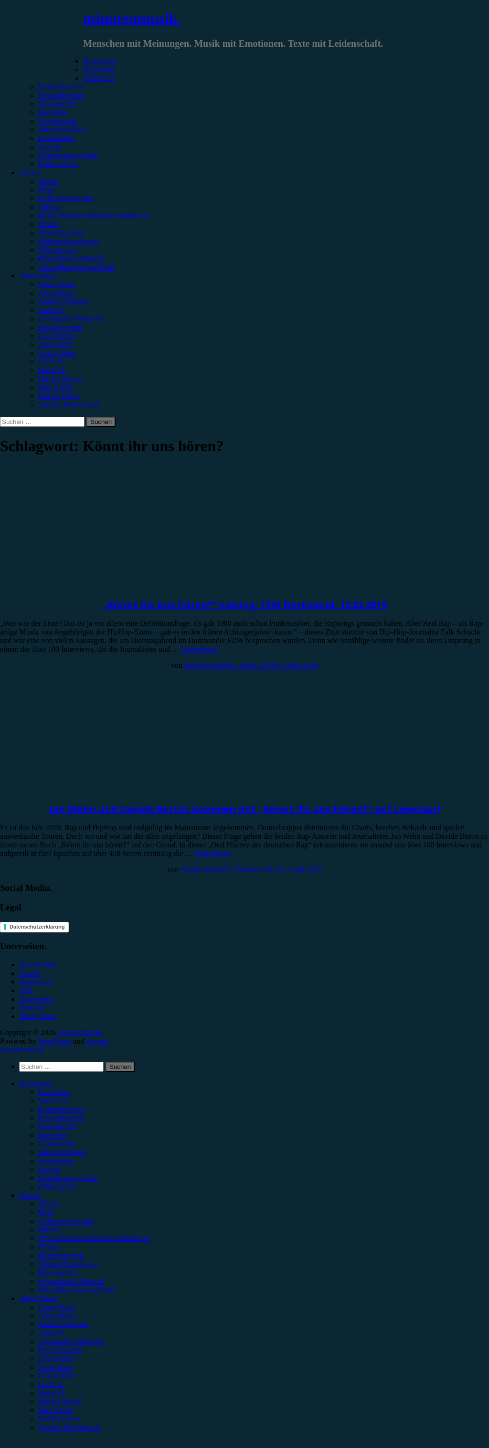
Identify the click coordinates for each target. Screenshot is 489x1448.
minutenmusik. (132, 18)
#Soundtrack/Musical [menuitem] (71, 1281)
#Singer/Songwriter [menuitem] (68, 1264)
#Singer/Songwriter (68, 241)
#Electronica (57, 250)
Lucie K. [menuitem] (51, 1384)
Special (49, 147)
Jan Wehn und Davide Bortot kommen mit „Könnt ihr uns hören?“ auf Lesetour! (244, 809)
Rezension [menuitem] (54, 1092)
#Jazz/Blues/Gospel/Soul (76, 267)
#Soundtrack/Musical (71, 258)
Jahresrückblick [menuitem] (62, 1152)
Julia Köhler (57, 353)
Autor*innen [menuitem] (38, 1298)
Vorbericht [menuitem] (54, 1101)
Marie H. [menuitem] (52, 1393)
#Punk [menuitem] (48, 1247)
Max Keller (55, 387)
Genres (30, 173)
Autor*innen (38, 276)
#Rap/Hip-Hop (61, 233)
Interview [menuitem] (52, 1135)
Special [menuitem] (49, 1169)
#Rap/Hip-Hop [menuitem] (61, 1255)
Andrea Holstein (63, 301)
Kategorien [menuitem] (36, 1083)
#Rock (48, 181)
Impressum (36, 982)
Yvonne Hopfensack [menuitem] (69, 1427)
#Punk (48, 224)
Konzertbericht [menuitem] (61, 1109)
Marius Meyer (60, 379)
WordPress (54, 1041)
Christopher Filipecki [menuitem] (70, 1341)
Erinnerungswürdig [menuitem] (67, 1178)
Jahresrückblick (62, 130)
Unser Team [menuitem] (56, 1307)
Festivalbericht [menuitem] (61, 1118)
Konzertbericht (61, 87)
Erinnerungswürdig (67, 155)
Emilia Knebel (60, 327)
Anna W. (51, 310)
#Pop (46, 190)
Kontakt (31, 1008)
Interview (52, 112)
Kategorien (100, 61)
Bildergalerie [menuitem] (58, 1187)
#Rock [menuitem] (48, 1204)
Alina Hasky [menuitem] (57, 1315)
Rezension (99, 69)
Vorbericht (99, 78)
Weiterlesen (199, 649)
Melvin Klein (58, 396)
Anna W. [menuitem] (51, 1333)
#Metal (49, 207)
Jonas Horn (55, 344)
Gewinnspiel (57, 121)
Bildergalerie (58, 164)
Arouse (97, 1041)
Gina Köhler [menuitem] (57, 1358)
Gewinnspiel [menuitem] (57, 1144)
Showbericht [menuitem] (57, 1126)
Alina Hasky (57, 293)
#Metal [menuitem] (49, 1230)
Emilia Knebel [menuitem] (60, 1350)
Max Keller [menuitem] (55, 1410)
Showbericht (57, 104)
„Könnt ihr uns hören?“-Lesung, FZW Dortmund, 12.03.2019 (245, 604)
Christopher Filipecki (70, 319)
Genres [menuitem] (30, 1195)
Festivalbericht (61, 95)
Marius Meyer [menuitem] (60, 1401)
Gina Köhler (57, 336)
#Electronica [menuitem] (57, 1272)
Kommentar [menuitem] (56, 1161)
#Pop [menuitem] (46, 1212)
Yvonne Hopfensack (69, 405)
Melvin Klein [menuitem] (58, 1419)
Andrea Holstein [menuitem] (63, 1324)
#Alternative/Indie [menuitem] (66, 1221)
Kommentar (56, 138)
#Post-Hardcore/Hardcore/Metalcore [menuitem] (94, 1238)
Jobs (25, 990)
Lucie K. (51, 362)
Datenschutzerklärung (37, 927)
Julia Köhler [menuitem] (57, 1376)
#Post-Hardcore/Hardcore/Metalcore (94, 215)
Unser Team (56, 284)
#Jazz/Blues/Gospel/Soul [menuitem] (76, 1290)
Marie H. (52, 370)
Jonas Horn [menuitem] (55, 1367)
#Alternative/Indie (66, 198)
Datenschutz (38, 965)
